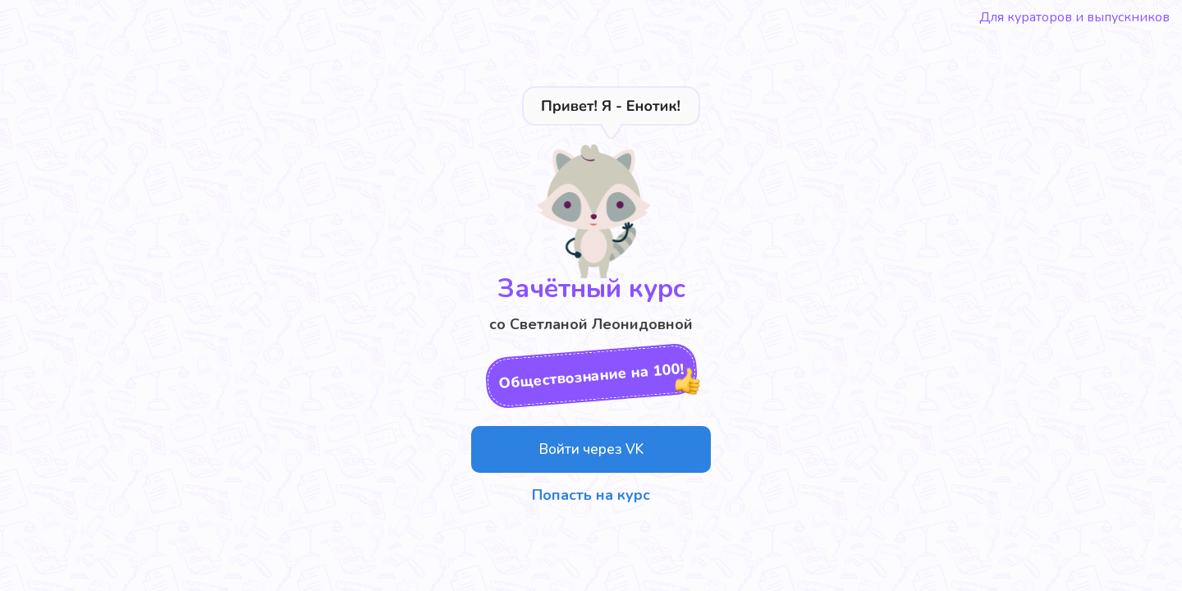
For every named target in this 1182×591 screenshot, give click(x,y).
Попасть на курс (591, 495)
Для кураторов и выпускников (1074, 17)
